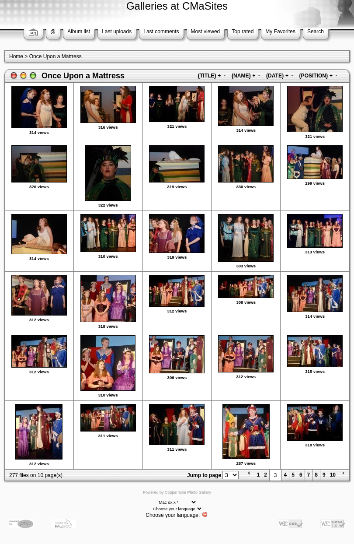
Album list (78, 31)
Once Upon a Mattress (55, 56)
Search (315, 31)
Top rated (242, 31)
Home (16, 56)
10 (333, 475)
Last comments (161, 31)
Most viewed (205, 31)
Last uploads (117, 31)
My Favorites (280, 31)
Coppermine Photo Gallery (188, 492)
